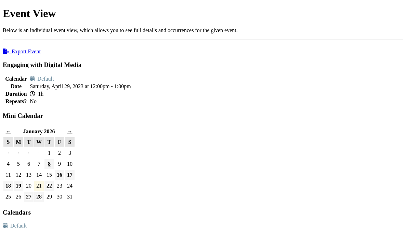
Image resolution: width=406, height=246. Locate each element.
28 (39, 197)
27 (28, 197)
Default (45, 79)
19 (18, 186)
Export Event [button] (22, 51)
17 (70, 175)
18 (8, 186)
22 (49, 186)
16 (59, 175)
